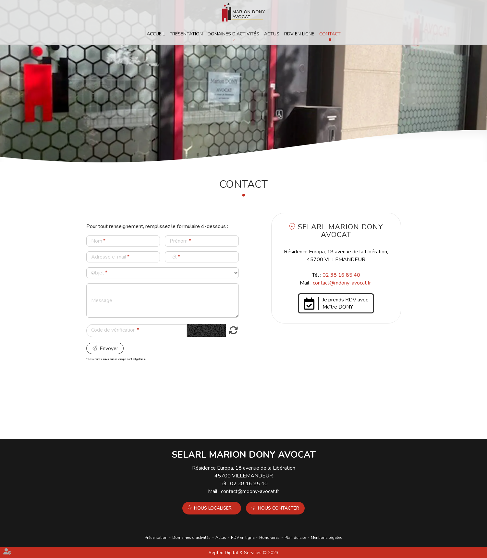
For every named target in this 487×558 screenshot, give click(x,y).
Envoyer (109, 348)
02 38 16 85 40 (341, 275)
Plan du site (295, 537)
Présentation (186, 34)
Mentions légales (326, 537)
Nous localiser (213, 508)
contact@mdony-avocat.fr (342, 282)
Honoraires (269, 537)
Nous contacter (278, 508)
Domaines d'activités (233, 34)
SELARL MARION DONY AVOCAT (340, 231)
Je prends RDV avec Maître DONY (345, 303)
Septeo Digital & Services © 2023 (243, 553)
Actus (271, 34)
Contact (330, 34)
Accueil (156, 34)
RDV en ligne (299, 34)
